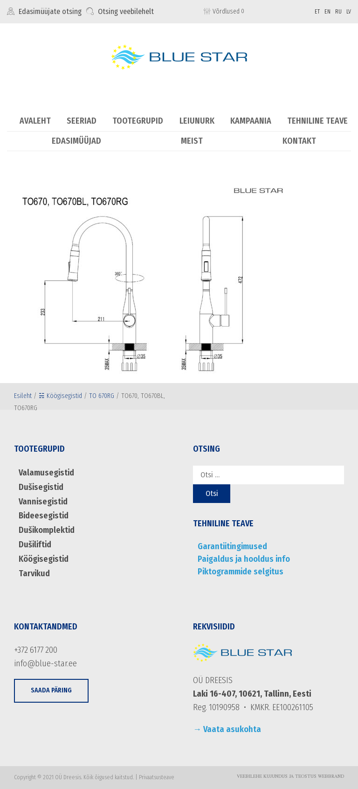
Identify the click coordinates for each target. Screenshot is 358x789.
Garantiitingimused (232, 546)
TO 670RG (101, 396)
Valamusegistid (46, 473)
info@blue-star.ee (45, 663)
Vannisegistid (43, 501)
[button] (51, 691)
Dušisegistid (41, 487)
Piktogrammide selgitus (240, 571)
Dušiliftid (35, 544)
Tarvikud (34, 573)
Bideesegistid (44, 515)
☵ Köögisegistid (60, 396)
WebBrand (331, 777)
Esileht (23, 396)
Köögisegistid (44, 559)
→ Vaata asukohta (227, 729)
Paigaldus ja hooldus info (244, 559)
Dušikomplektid (47, 530)
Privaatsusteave (156, 777)
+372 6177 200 (35, 650)
